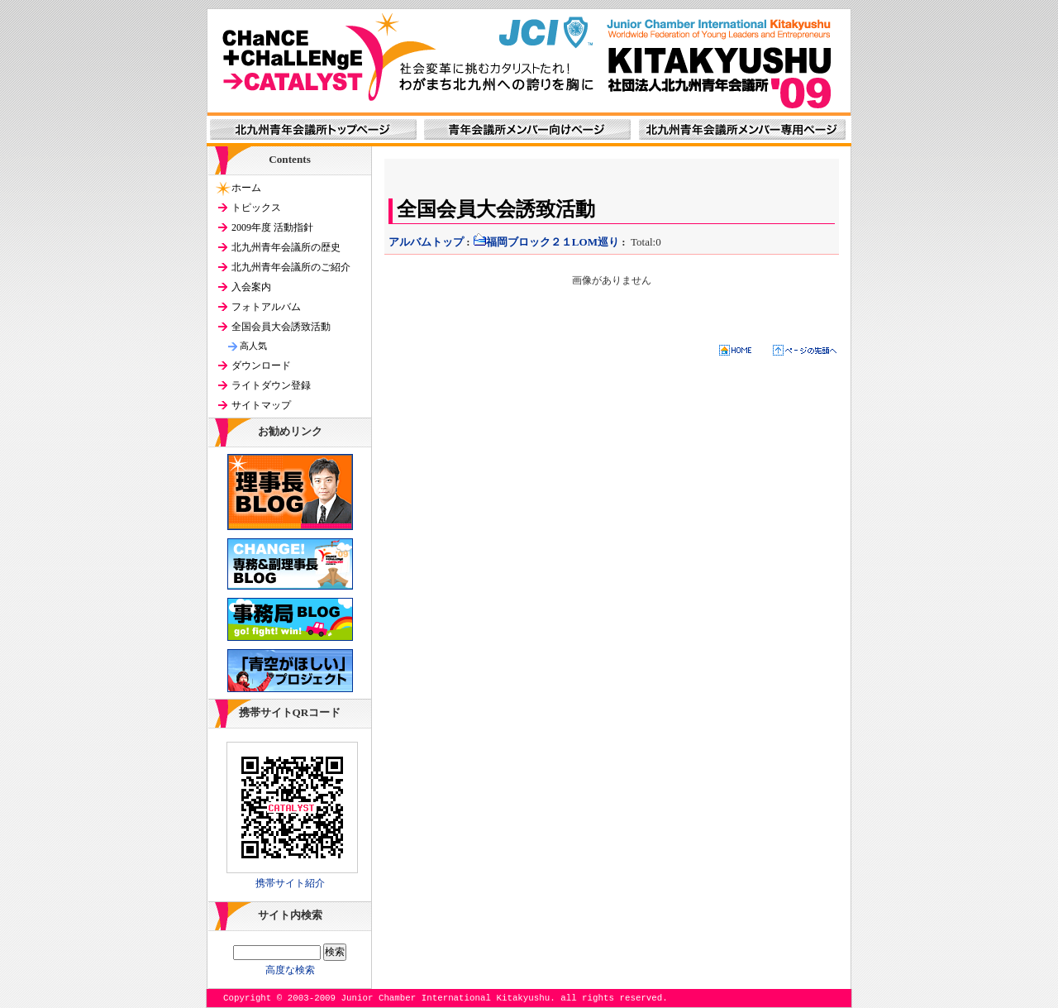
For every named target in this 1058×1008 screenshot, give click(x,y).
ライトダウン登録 (271, 385)
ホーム (246, 187)
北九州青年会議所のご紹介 (290, 267)
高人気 (253, 346)
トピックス (256, 207)
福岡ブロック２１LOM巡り (546, 242)
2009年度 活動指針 (272, 227)
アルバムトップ (426, 242)
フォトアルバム (266, 307)
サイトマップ (261, 405)
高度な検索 (290, 970)
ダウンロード (261, 365)
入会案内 (251, 287)
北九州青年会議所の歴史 (286, 247)
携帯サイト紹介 (290, 883)
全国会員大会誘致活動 (281, 326)
